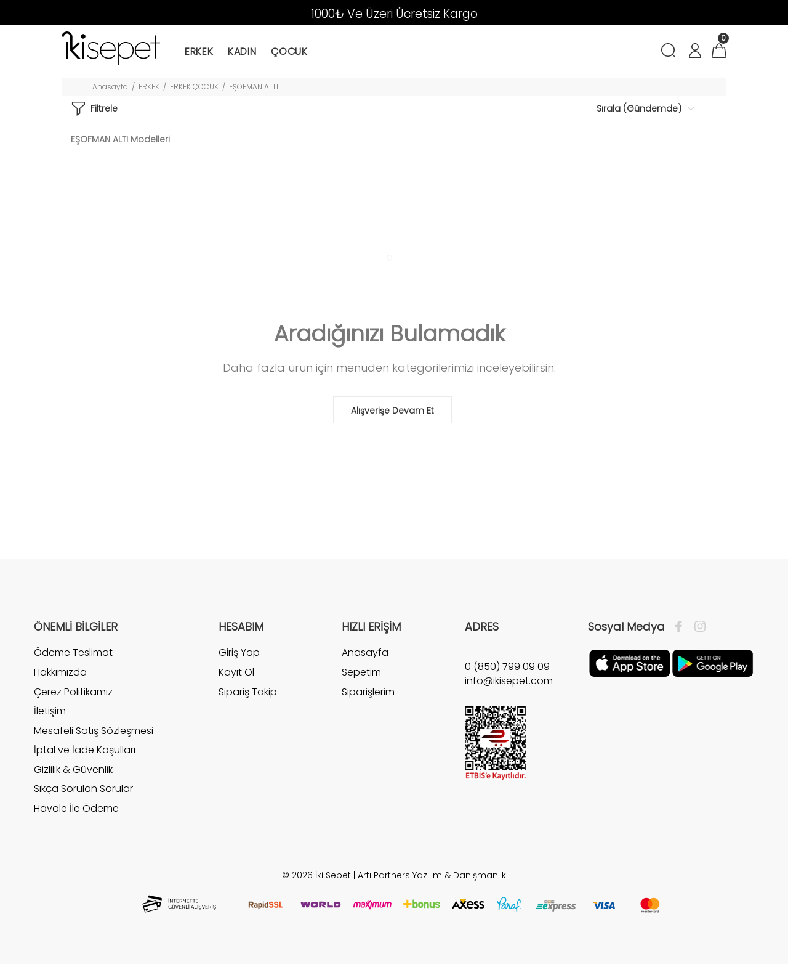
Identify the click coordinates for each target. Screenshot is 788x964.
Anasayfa (110, 86)
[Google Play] (712, 662)
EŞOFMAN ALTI (253, 86)
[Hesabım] (694, 52)
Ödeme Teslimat (73, 653)
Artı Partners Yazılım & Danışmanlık (432, 875)
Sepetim (361, 672)
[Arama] (670, 52)
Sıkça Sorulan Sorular (83, 789)
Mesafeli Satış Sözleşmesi (93, 731)
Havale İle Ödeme (76, 808)
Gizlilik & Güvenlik (73, 769)
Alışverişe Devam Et (392, 410)
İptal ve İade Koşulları (84, 750)
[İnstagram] (697, 626)
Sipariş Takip (248, 692)
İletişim (50, 711)
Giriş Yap (239, 653)
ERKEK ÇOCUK (194, 86)
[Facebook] (681, 626)
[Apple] (629, 662)
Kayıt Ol (236, 672)
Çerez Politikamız (73, 692)
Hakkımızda (60, 672)
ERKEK (149, 86)
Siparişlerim (368, 692)
